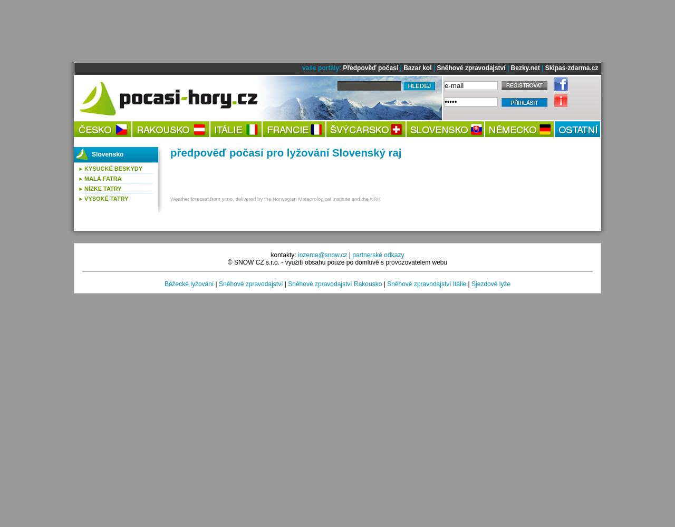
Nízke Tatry (103, 189)
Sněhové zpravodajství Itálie (426, 284)
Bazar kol (417, 68)
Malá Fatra (103, 178)
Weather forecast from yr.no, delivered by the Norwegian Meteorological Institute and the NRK (275, 199)
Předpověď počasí (370, 68)
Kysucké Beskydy (113, 168)
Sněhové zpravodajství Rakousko (335, 284)
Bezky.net (525, 68)
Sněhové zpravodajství (471, 68)
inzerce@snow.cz (323, 255)
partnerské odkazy (378, 255)
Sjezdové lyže (490, 284)
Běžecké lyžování (189, 284)
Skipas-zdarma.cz (572, 68)
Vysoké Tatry (106, 199)
